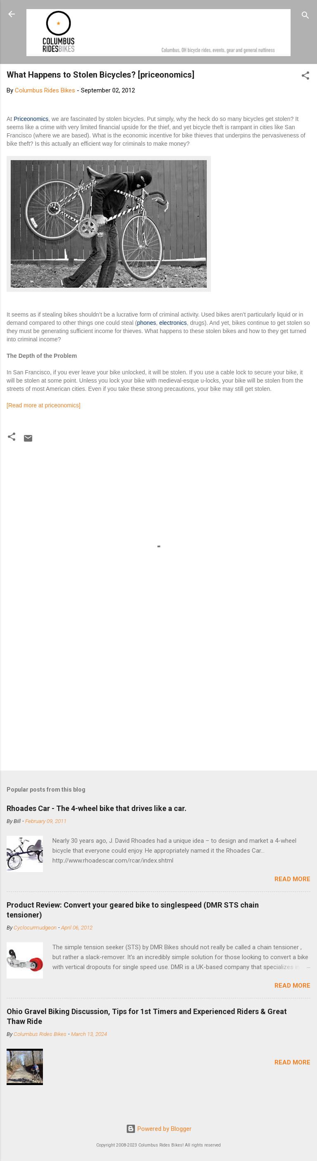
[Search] (305, 16)
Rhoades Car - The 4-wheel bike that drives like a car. (97, 808)
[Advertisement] (158, 699)
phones (146, 322)
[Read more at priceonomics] (43, 405)
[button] (305, 77)
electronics (173, 322)
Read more (292, 879)
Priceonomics (31, 119)
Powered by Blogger (159, 1129)
